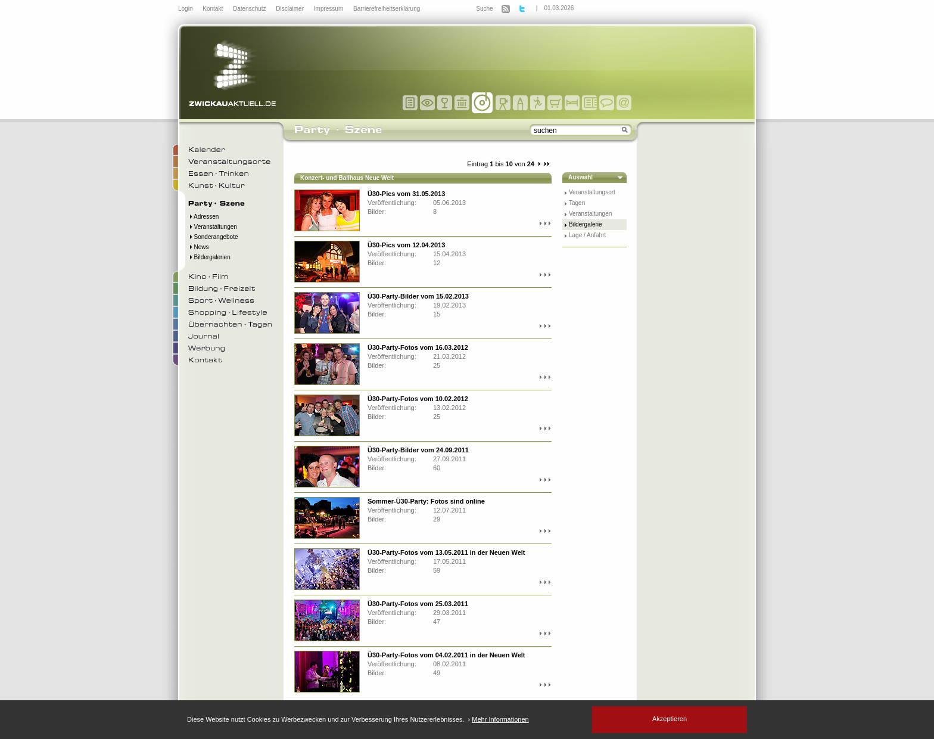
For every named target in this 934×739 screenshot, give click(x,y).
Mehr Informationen (500, 719)
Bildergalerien (209, 257)
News (198, 247)
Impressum (329, 8)
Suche (484, 8)
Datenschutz (250, 8)
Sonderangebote (213, 237)
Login (186, 8)
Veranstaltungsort (592, 192)
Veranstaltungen (212, 226)
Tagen (577, 203)
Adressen (203, 216)
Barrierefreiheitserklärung (386, 8)
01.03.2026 (559, 8)
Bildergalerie (585, 224)
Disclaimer (290, 8)
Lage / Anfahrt (587, 235)
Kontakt (214, 8)
